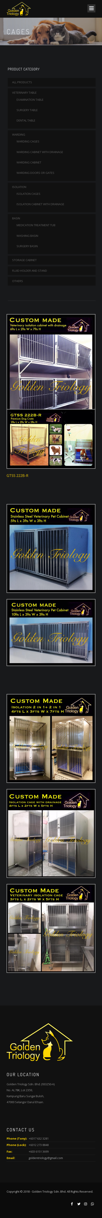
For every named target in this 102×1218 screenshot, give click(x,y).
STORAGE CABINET (24, 260)
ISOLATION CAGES (28, 194)
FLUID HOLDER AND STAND (29, 271)
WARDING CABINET (29, 162)
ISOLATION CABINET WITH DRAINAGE (40, 204)
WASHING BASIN (27, 236)
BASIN (16, 218)
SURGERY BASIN (27, 246)
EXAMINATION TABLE (30, 100)
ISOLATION (19, 187)
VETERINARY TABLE (24, 93)
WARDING (18, 135)
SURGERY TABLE (27, 110)
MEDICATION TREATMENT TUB (36, 225)
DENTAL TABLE (26, 120)
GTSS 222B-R (17, 475)
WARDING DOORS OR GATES (35, 173)
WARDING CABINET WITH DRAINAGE (40, 152)
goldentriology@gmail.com (46, 1158)
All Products (22, 82)
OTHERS (17, 281)
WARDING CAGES (28, 141)
